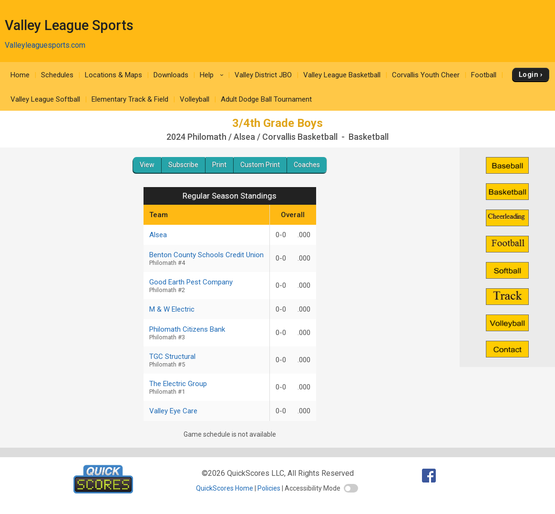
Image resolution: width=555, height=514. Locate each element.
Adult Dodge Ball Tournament (266, 99)
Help (213, 75)
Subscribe (183, 164)
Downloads (171, 75)
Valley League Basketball (341, 75)
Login (528, 74)
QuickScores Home (224, 488)
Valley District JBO (263, 75)
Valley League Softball (45, 99)
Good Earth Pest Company (206, 286)
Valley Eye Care (173, 411)
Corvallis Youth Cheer (426, 75)
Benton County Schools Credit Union (206, 258)
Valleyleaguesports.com (45, 45)
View (147, 164)
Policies (268, 488)
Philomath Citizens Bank (206, 333)
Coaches (307, 164)
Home (20, 75)
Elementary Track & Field (130, 99)
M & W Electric (172, 309)
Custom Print (260, 164)
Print (219, 164)
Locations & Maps (113, 75)
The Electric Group (206, 387)
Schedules (57, 75)
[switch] (351, 488)
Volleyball (194, 99)
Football (483, 75)
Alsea (158, 235)
